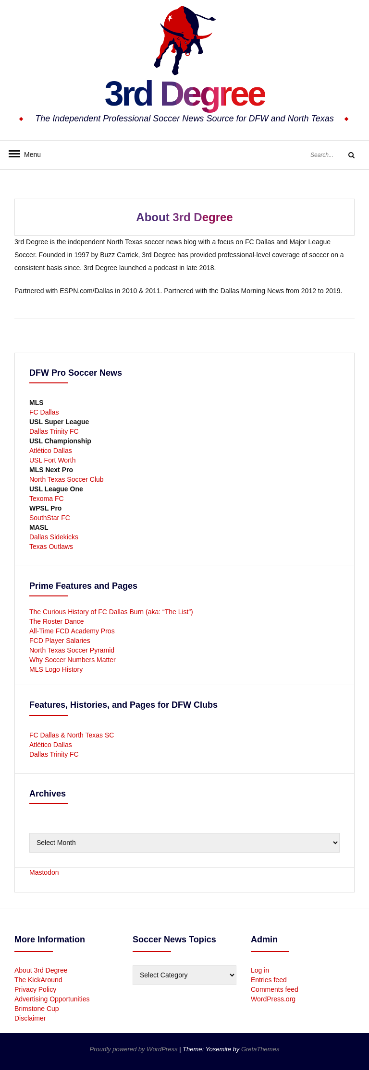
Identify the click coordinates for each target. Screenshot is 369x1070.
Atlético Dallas (50, 450)
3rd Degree (184, 93)
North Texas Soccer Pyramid (71, 650)
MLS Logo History (56, 669)
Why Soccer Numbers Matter (72, 660)
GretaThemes (260, 1049)
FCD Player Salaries (59, 640)
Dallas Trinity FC (54, 431)
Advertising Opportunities (51, 999)
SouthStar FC (49, 518)
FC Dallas (44, 412)
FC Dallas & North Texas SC (71, 735)
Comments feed (274, 989)
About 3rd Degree (41, 970)
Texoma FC (46, 498)
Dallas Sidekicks (53, 537)
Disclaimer (30, 1018)
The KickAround (38, 980)
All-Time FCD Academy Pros (72, 631)
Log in (260, 970)
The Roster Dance (57, 621)
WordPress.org (273, 999)
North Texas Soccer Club (66, 479)
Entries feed (269, 980)
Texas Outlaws (51, 546)
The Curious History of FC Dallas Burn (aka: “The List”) (111, 612)
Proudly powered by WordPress (134, 1049)
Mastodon (44, 872)
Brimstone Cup (36, 1008)
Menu (29, 154)
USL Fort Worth (52, 460)
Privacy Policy (35, 989)
